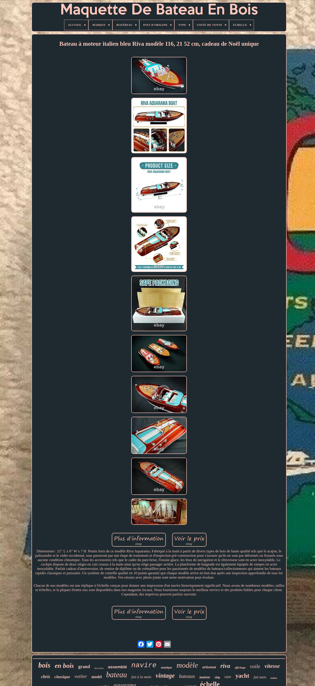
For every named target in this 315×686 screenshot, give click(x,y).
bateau (116, 674)
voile (255, 666)
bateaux (187, 676)
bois (44, 665)
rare (227, 677)
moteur (204, 677)
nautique (166, 667)
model (96, 677)
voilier (81, 676)
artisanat (209, 667)
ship (217, 677)
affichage (240, 667)
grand (84, 666)
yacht (242, 675)
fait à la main (141, 677)
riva (225, 665)
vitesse (272, 666)
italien (274, 678)
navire (143, 665)
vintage (165, 675)
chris (45, 676)
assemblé (117, 667)
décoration (98, 668)
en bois (64, 665)
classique (62, 676)
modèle (187, 665)
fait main (260, 677)
